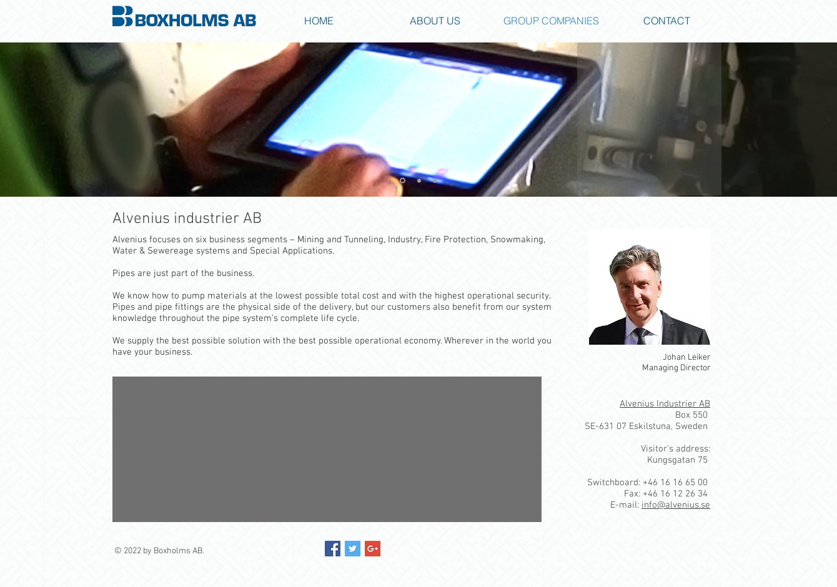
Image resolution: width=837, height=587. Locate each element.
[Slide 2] (419, 180)
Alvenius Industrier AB (665, 404)
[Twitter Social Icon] (352, 548)
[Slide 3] (435, 180)
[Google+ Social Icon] (372, 548)
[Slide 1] (402, 181)
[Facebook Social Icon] (332, 548)
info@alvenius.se (675, 505)
